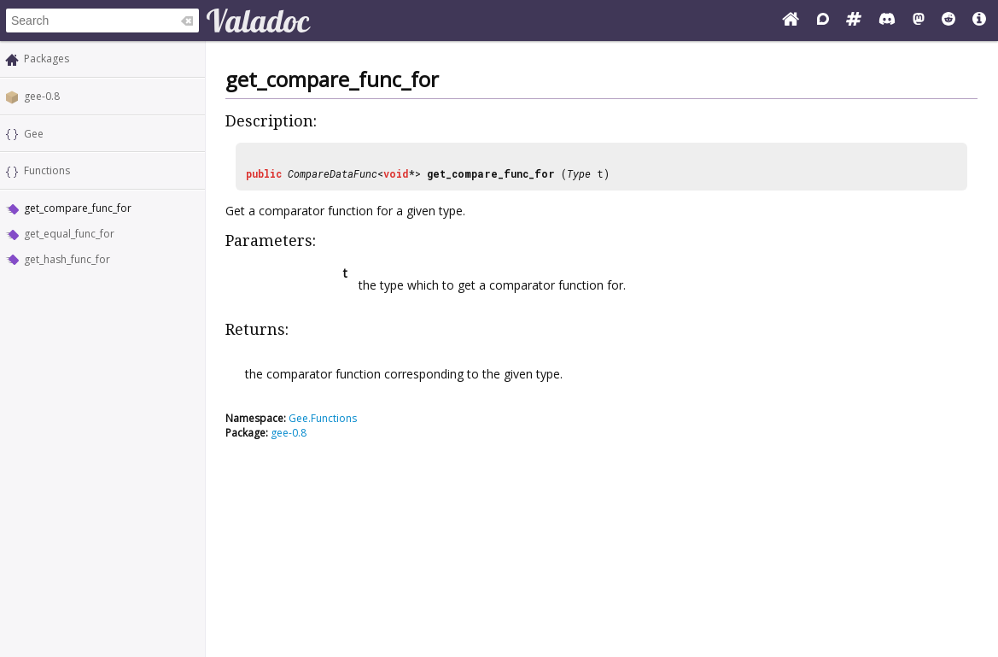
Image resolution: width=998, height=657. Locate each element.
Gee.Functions (323, 418)
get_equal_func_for (69, 233)
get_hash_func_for (67, 259)
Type (579, 173)
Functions (47, 170)
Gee (34, 133)
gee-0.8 (42, 96)
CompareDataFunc (332, 173)
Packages (46, 58)
